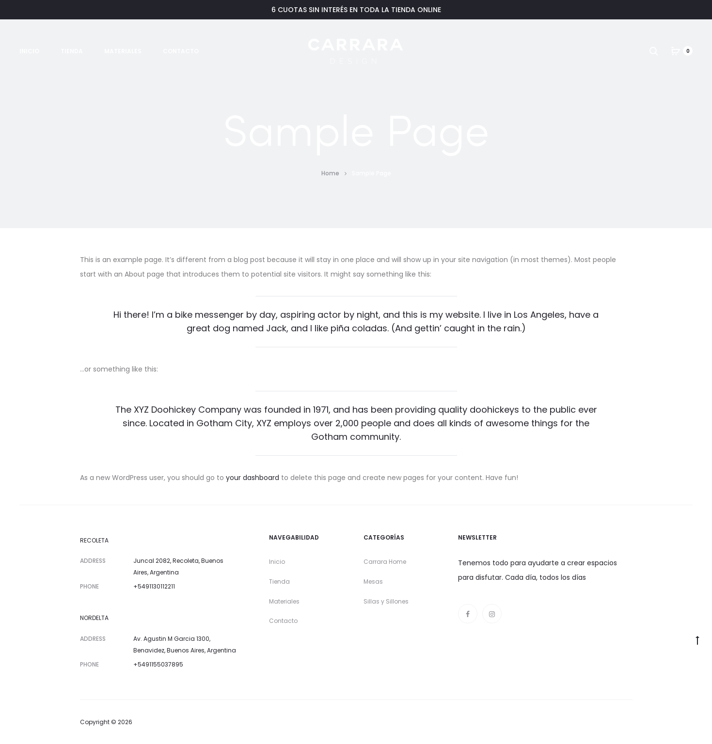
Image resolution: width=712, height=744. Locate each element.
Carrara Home (385, 562)
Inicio (29, 51)
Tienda (72, 51)
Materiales (123, 51)
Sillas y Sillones (386, 601)
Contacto (181, 51)
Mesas (373, 581)
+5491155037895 (158, 664)
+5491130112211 (154, 586)
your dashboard (252, 477)
